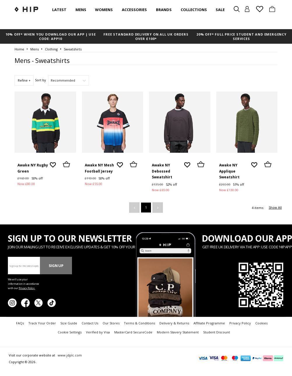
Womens (104, 9)
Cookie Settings (70, 332)
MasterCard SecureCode (133, 332)
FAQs (20, 323)
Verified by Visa (98, 332)
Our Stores (111, 323)
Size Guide (68, 323)
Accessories (134, 9)
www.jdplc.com (69, 355)
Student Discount (216, 332)
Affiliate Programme (209, 323)
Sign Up (56, 265)
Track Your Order (42, 323)
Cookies (261, 323)
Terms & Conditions (139, 323)
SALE (220, 9)
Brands (164, 9)
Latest (59, 9)
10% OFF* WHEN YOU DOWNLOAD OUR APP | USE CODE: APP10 (51, 36)
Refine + (24, 80)
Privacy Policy (240, 323)
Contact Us (90, 323)
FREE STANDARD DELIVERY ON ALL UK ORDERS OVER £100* (145, 36)
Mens (80, 9)
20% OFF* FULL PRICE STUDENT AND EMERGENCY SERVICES (241, 36)
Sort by (40, 80)
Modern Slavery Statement (178, 332)
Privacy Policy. (27, 288)
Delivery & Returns (174, 323)
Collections (194, 9)
